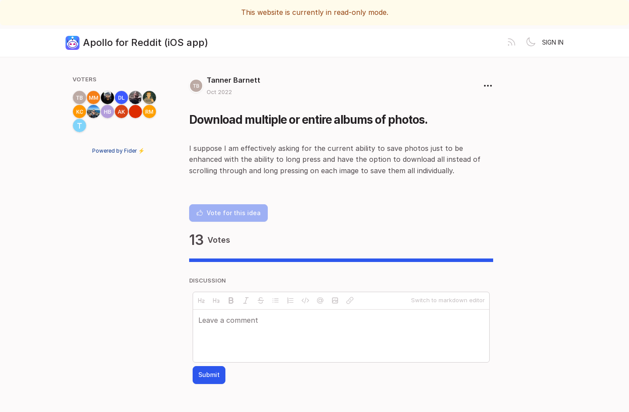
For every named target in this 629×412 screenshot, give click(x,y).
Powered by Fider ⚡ (118, 150)
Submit (209, 374)
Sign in (552, 42)
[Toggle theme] (531, 42)
